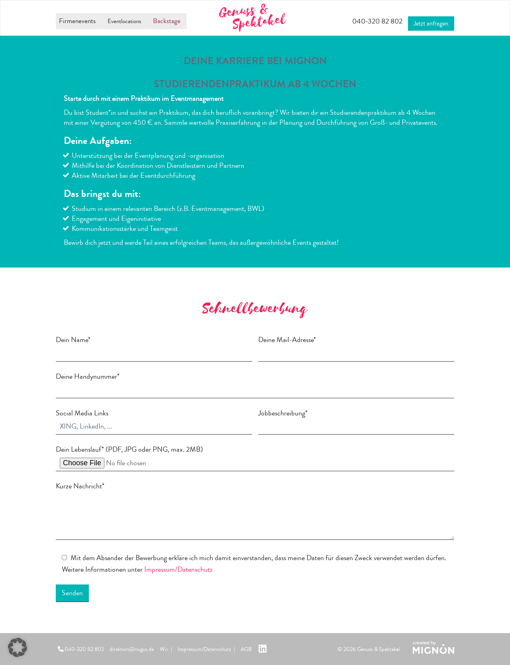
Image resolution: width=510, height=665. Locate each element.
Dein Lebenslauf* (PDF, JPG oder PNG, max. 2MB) (255, 457)
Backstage (173, 21)
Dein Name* (154, 346)
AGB (246, 649)
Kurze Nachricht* (255, 512)
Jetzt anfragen (429, 20)
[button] (17, 647)
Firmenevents (75, 21)
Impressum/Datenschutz (178, 569)
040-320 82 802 (367, 21)
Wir (164, 649)
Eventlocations (126, 21)
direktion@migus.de (132, 649)
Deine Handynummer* (255, 383)
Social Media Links (154, 420)
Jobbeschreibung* (356, 420)
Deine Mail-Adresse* (356, 346)
